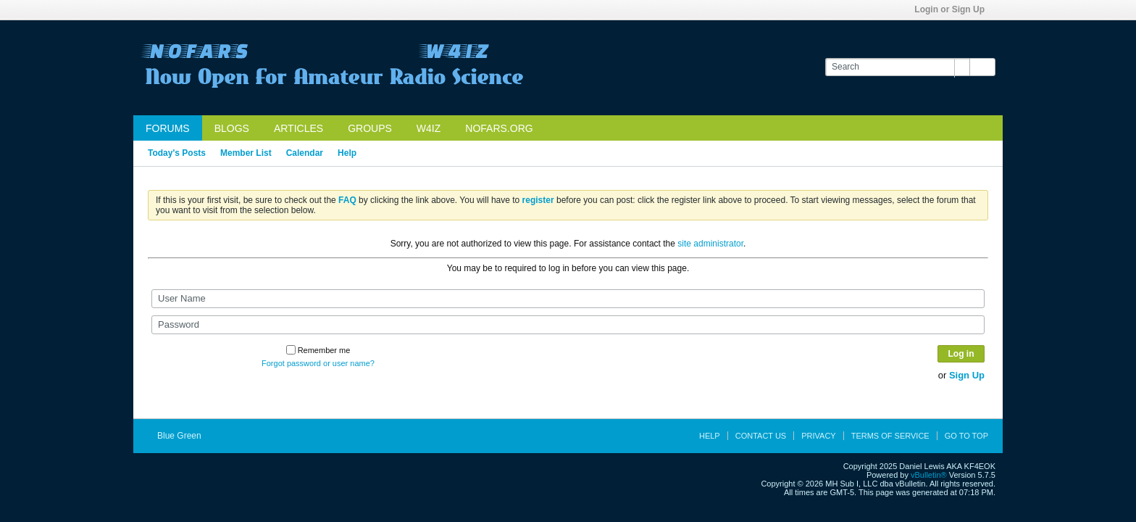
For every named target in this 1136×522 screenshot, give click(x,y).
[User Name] (568, 298)
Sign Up (967, 375)
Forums (168, 128)
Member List (246, 153)
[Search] (897, 67)
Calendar (304, 153)
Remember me (318, 350)
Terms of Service (890, 435)
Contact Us (761, 435)
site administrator (710, 244)
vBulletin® (929, 475)
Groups (370, 128)
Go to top (966, 435)
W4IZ (428, 128)
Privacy (818, 435)
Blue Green (184, 436)
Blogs (231, 128)
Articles (298, 128)
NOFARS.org (498, 128)
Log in (961, 354)
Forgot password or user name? (318, 363)
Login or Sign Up (954, 9)
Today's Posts (177, 153)
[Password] (568, 324)
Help (347, 153)
